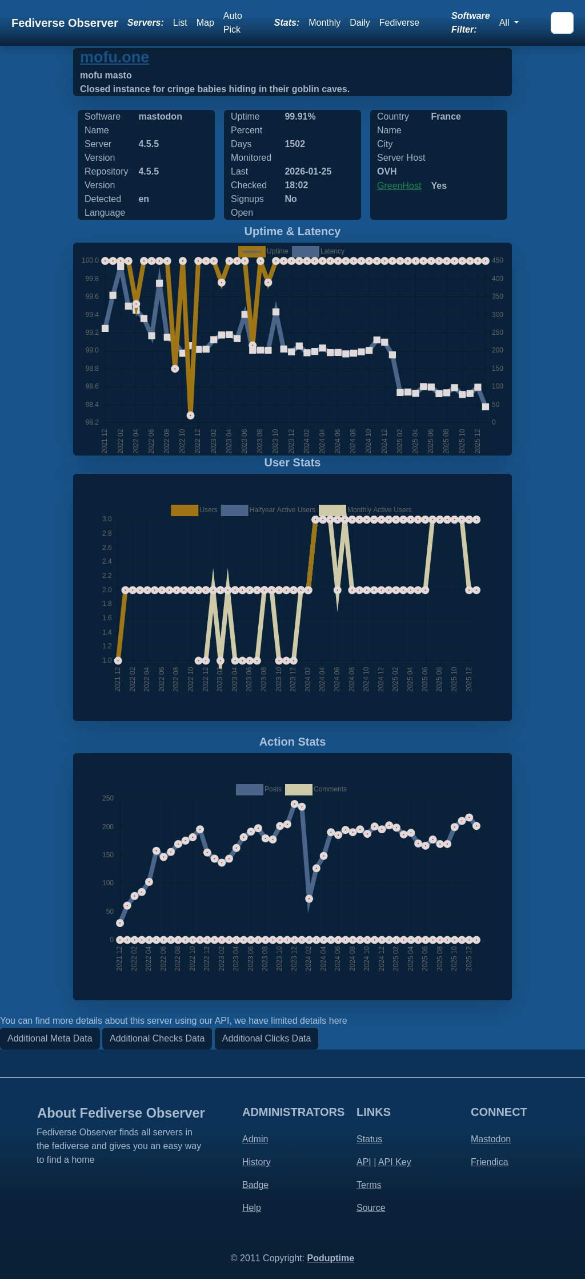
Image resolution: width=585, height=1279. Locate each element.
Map (205, 22)
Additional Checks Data (157, 1038)
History (256, 1162)
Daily (360, 22)
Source (371, 1208)
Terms (369, 1185)
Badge (255, 1185)
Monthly (324, 22)
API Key (394, 1162)
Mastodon (491, 1139)
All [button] (505, 22)
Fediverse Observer (64, 23)
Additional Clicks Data (266, 1038)
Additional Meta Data (50, 1038)
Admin (255, 1139)
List (180, 22)
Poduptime (330, 1258)
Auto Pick (232, 22)
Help (251, 1208)
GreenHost (399, 186)
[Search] (562, 23)
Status (369, 1139)
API (363, 1162)
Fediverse (399, 22)
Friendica (489, 1162)
